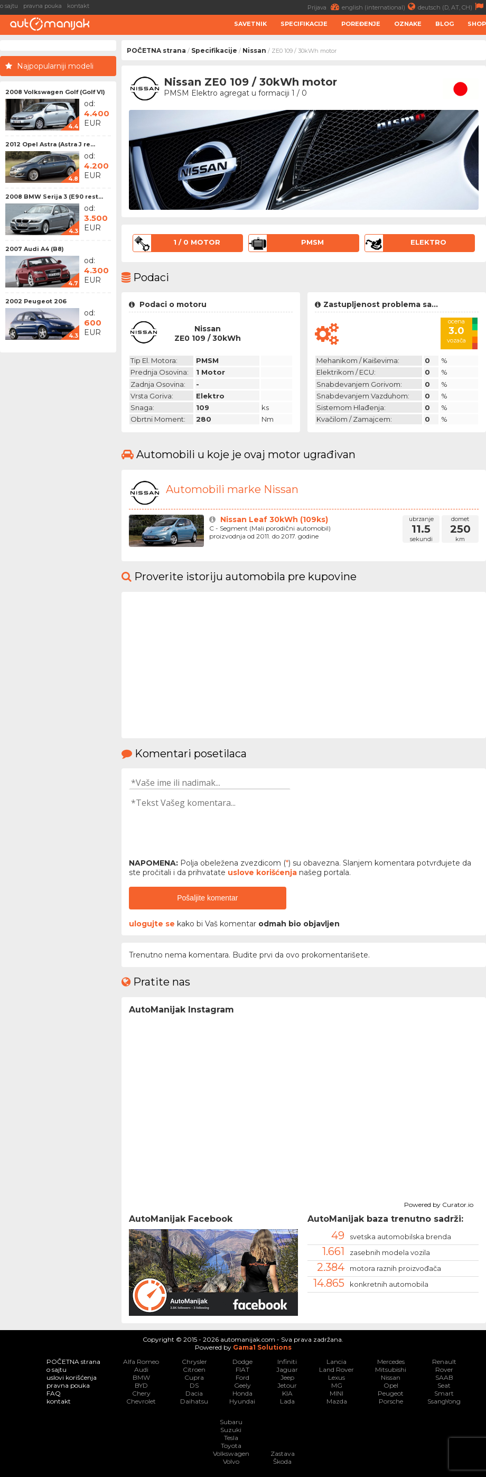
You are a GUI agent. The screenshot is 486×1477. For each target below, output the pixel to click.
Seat (444, 1385)
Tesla (231, 1438)
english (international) (380, 6)
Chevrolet (141, 1401)
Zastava (282, 1453)
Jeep (287, 1377)
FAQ (53, 1393)
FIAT (242, 1369)
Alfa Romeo (141, 1361)
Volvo (231, 1461)
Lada (287, 1401)
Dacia (194, 1393)
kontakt (78, 6)
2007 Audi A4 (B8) (34, 249)
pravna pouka (42, 6)
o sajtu (9, 6)
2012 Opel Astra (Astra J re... (50, 144)
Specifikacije (304, 23)
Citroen (194, 1369)
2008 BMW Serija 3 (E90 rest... (54, 196)
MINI (336, 1393)
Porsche (391, 1401)
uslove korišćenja (262, 872)
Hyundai (242, 1401)
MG (336, 1385)
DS (194, 1385)
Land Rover (336, 1369)
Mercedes (391, 1361)
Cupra (194, 1377)
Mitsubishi (390, 1369)
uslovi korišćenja (71, 1377)
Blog (444, 23)
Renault (444, 1361)
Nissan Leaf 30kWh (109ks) (274, 519)
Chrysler (194, 1361)
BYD (141, 1385)
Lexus (336, 1377)
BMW (141, 1377)
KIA (287, 1393)
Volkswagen (231, 1453)
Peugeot (391, 1393)
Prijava (324, 6)
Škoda (282, 1461)
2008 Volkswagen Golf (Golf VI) (55, 92)
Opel (391, 1385)
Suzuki (230, 1430)
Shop (477, 23)
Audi (141, 1369)
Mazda (336, 1401)
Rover (444, 1369)
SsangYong (444, 1401)
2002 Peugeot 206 (36, 301)
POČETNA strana (156, 50)
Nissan (254, 50)
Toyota (231, 1446)
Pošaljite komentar (207, 898)
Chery (141, 1393)
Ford (242, 1377)
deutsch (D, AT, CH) (452, 6)
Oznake (408, 23)
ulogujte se (152, 923)
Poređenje (360, 23)
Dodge (242, 1361)
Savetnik (250, 23)
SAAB (444, 1377)
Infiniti (287, 1361)
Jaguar (287, 1369)
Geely (242, 1385)
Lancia (336, 1361)
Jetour (287, 1385)
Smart (444, 1393)
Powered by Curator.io (438, 1203)
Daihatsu (194, 1401)
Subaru (231, 1422)
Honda (242, 1393)
